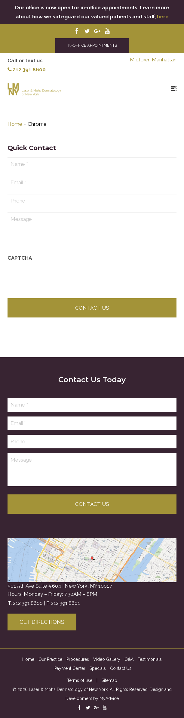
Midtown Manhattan (153, 60)
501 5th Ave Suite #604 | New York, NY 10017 (60, 586)
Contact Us (120, 668)
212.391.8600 (27, 70)
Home (15, 124)
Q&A (128, 659)
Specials (98, 668)
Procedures (77, 659)
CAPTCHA (20, 261)
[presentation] (53, 279)
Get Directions (42, 622)
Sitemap (109, 680)
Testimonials (150, 659)
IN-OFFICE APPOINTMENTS (92, 45)
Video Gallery (106, 659)
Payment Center (69, 668)
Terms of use (79, 680)
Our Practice (50, 659)
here (163, 17)
